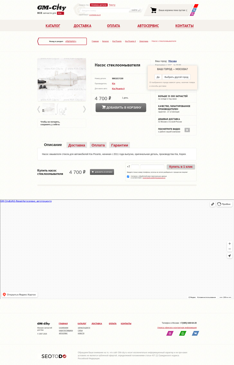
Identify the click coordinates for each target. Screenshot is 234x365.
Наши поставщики (66, 330)
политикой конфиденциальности (154, 178)
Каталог (105, 41)
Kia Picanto (117, 41)
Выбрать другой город (176, 77)
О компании (63, 328)
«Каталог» (70, 41)
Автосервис (63, 333)
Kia (59, 13)
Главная (95, 41)
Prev (39, 109)
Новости (81, 333)
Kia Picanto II (130, 41)
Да (158, 77)
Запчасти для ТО (84, 328)
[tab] (52, 145)
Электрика (143, 41)
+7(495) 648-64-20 (188, 323)
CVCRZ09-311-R (95, 15)
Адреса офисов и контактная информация (177, 327)
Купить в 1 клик (181, 166)
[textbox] (105, 10)
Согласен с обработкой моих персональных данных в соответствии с (149, 177)
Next (84, 109)
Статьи (80, 330)
